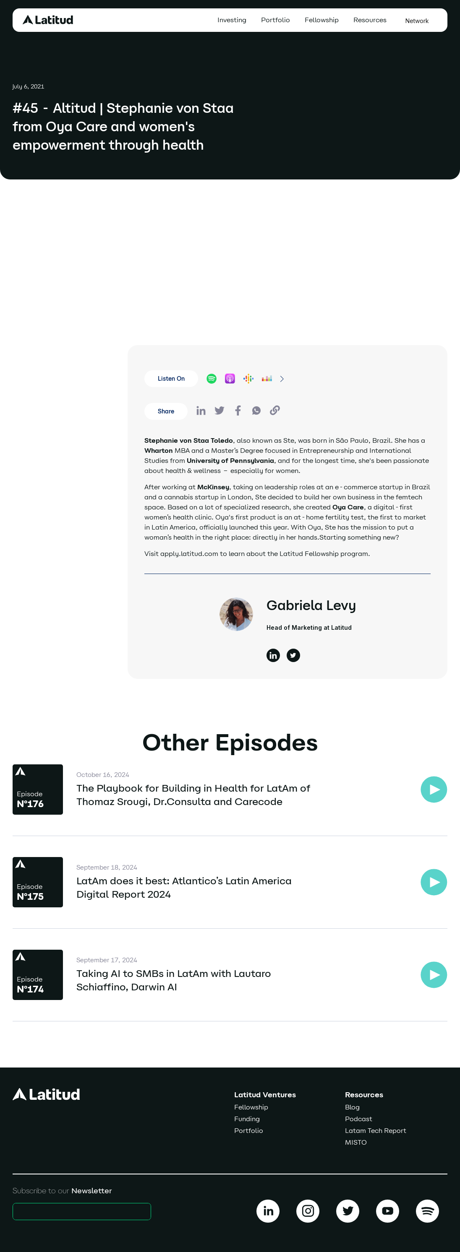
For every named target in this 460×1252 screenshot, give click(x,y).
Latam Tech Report (375, 1130)
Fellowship (322, 20)
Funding (247, 1118)
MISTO (356, 1142)
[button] (372, 20)
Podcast (358, 1118)
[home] (48, 19)
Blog (352, 1107)
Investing (231, 20)
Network (417, 20)
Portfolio (275, 20)
